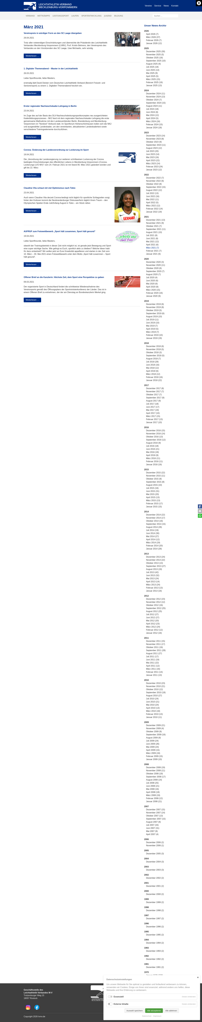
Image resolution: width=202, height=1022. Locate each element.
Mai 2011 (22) (152, 663)
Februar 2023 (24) (154, 167)
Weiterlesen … (33, 56)
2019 (146, 301)
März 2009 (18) (153, 753)
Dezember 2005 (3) (155, 854)
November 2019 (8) (155, 307)
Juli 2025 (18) (152, 67)
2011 (146, 638)
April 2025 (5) (152, 76)
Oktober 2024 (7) (154, 100)
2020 (146, 259)
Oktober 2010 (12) (154, 689)
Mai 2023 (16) (152, 157)
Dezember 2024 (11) (155, 93)
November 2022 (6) (155, 181)
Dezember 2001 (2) (155, 886)
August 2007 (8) (153, 822)
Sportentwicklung (91, 15)
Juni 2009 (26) (152, 744)
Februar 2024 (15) (154, 124)
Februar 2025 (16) (154, 82)
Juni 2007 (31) (152, 828)
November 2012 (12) (155, 602)
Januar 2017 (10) (154, 422)
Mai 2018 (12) (152, 368)
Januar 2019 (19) (154, 338)
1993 (146, 948)
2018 (146, 343)
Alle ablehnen (171, 1011)
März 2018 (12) (153, 374)
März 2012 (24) (153, 627)
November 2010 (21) (155, 686)
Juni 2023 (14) (152, 154)
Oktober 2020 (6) (154, 268)
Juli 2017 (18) (152, 404)
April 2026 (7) (152, 34)
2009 (146, 722)
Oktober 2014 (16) (154, 521)
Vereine (148, 6)
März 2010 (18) (153, 711)
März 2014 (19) (153, 542)
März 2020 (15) (153, 290)
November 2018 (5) (155, 349)
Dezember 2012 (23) (155, 599)
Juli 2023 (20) (152, 151)
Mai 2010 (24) (152, 705)
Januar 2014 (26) (154, 549)
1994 (146, 940)
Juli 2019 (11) (152, 320)
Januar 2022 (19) (154, 212)
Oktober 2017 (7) (154, 394)
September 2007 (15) (156, 819)
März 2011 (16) (153, 669)
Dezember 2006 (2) (155, 842)
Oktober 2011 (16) (154, 647)
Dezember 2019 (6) (155, 304)
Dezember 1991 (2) (155, 967)
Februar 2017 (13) (154, 419)
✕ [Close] (198, 977)
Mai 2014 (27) (152, 536)
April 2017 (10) (153, 413)
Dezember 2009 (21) (155, 725)
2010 (146, 680)
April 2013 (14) (153, 581)
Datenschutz (146, 1016)
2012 (146, 596)
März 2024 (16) (153, 121)
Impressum (157, 1016)
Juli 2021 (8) (151, 235)
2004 (146, 859)
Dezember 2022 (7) (155, 178)
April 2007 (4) (152, 834)
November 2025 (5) (155, 54)
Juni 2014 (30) (152, 533)
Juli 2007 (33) (152, 825)
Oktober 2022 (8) (154, 184)
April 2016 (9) (152, 455)
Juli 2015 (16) (152, 488)
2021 (146, 217)
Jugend (108, 15)
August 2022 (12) (154, 190)
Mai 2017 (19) (152, 410)
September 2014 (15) (156, 524)
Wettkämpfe (43, 15)
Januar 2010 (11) (154, 717)
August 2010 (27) (154, 695)
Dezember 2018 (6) (155, 346)
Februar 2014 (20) (154, 546)
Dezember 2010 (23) (155, 683)
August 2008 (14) (154, 780)
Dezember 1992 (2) (155, 959)
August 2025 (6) (153, 64)
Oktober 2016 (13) (154, 437)
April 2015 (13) (153, 497)
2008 (146, 764)
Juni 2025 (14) (152, 70)
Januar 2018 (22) (154, 380)
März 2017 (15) (153, 416)
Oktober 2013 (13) (154, 563)
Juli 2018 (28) (152, 362)
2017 (146, 385)
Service (157, 6)
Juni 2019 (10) (152, 323)
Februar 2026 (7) (154, 40)
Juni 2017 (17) (152, 407)
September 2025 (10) (156, 61)
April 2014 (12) (153, 539)
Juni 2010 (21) (152, 702)
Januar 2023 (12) (154, 170)
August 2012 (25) (154, 611)
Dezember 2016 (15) (155, 430)
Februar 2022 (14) (154, 209)
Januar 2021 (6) (153, 254)
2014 (146, 512)
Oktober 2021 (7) (154, 226)
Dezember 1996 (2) (155, 927)
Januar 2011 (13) (154, 675)
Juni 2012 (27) (152, 617)
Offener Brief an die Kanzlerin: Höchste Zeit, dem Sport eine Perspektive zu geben (64, 277)
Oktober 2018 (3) (154, 352)
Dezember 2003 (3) (155, 870)
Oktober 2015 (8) (154, 479)
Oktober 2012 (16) (154, 605)
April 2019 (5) (152, 329)
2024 (146, 90)
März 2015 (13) (153, 500)
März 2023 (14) (153, 163)
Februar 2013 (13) (154, 588)
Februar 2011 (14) (154, 672)
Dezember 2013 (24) (155, 557)
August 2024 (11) (154, 106)
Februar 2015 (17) (154, 503)
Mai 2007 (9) (152, 831)
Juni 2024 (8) (152, 112)
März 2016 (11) (153, 458)
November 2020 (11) (155, 265)
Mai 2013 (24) (152, 578)
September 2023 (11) (156, 145)
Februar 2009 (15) (154, 756)
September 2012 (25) (156, 608)
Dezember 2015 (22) (155, 473)
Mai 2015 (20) (152, 494)
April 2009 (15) (153, 750)
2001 (146, 883)
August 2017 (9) (153, 401)
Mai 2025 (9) (152, 73)
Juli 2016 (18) (152, 446)
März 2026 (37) (153, 37)
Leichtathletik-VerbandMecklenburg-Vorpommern (58, 6)
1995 (146, 932)
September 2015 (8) (155, 482)
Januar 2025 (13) (154, 85)
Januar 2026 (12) (154, 43)
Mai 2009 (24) (152, 747)
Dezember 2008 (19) (155, 767)
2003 (146, 867)
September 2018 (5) (155, 355)
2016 (146, 427)
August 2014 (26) (154, 527)
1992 (146, 956)
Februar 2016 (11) (154, 461)
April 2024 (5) (152, 118)
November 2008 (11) (155, 770)
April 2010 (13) (153, 708)
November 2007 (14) (155, 813)
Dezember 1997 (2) (155, 918)
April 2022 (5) (152, 202)
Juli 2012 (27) (152, 614)
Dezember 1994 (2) (155, 943)
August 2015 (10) (154, 485)
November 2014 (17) (155, 518)
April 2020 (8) (152, 287)
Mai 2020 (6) (152, 284)
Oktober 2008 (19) (154, 774)
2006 (146, 839)
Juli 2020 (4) (151, 277)
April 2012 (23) (153, 624)
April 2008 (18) (153, 792)
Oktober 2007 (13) (154, 816)
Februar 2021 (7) (154, 251)
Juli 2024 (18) (152, 109)
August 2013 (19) (154, 569)
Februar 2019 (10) (154, 335)
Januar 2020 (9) (153, 296)
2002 (146, 875)
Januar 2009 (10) (154, 759)
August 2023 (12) (154, 148)
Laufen (75, 15)
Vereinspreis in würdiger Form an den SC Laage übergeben (53, 33)
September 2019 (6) (155, 313)
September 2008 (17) (156, 777)
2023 (146, 133)
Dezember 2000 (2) (155, 894)
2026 (146, 31)
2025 (146, 48)
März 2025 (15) (153, 79)
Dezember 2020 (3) (155, 262)
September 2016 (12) (156, 440)
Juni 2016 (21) (152, 449)
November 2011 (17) (155, 644)
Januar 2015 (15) (154, 507)
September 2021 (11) (156, 229)
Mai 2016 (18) (152, 452)
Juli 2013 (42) (152, 572)
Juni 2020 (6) (152, 280)
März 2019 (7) (152, 332)
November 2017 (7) (155, 391)
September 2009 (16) (156, 734)
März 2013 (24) (153, 585)
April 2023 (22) (153, 160)
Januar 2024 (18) (154, 127)
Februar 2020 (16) (154, 293)
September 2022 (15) (156, 187)
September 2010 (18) (156, 692)
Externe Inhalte (121, 1004)
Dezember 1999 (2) (155, 902)
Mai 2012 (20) (152, 621)
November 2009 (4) (155, 728)
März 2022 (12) (153, 206)
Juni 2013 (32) (152, 575)
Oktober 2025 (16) (154, 58)
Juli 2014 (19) (152, 530)
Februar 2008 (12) (154, 798)
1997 (146, 915)
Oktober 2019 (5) (154, 310)
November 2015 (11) (155, 476)
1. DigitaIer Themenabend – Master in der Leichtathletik (51, 68)
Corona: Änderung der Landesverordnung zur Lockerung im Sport (56, 150)
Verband (30, 15)
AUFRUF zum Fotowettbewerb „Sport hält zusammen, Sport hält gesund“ (59, 231)
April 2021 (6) (152, 245)
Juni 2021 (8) (152, 238)
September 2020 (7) (155, 271)
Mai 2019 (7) (152, 326)
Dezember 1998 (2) (155, 910)
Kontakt (174, 6)
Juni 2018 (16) (152, 365)
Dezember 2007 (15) (155, 809)
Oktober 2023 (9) (154, 142)
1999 (146, 899)
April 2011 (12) (153, 666)
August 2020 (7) (153, 274)
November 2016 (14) (155, 433)
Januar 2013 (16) (154, 591)
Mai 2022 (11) (152, 199)
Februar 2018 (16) (154, 377)
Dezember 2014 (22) (155, 515)
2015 (146, 469)
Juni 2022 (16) (152, 196)
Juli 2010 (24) (152, 699)
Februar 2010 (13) (154, 714)
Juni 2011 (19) (152, 660)
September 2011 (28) (156, 650)
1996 (146, 923)
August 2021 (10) (154, 232)
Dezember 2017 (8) (155, 388)
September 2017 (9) (155, 398)
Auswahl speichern (135, 1011)
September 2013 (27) (156, 566)
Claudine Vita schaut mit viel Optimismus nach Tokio (49, 188)
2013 (146, 554)
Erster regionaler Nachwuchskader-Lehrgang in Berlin (50, 106)
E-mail (200, 511)
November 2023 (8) (155, 139)
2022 (146, 175)
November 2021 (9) (155, 223)
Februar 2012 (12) (154, 630)
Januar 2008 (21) (154, 801)
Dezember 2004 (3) (155, 862)
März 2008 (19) (153, 795)
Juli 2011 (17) (152, 656)
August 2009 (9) (153, 738)
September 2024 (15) (156, 103)
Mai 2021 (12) (152, 241)
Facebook (200, 506)
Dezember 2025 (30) (155, 51)
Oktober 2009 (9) (154, 731)
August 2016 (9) (153, 443)
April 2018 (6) (152, 371)
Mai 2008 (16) (152, 789)
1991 (146, 964)
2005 (146, 850)
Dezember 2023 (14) (155, 136)
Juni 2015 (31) (152, 491)
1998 (146, 907)
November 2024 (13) (155, 97)
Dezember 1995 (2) (155, 935)
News (166, 6)
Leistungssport (61, 15)
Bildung (118, 15)
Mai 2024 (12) (152, 115)
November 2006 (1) (155, 845)
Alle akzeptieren (154, 1011)
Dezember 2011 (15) (155, 641)
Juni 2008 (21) (152, 786)
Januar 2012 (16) (154, 633)
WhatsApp (200, 516)
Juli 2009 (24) (152, 741)
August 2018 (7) (153, 359)
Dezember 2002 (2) (155, 878)
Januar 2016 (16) (154, 464)
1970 (146, 972)
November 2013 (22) (155, 560)
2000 (146, 891)
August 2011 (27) (154, 653)
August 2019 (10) (154, 316)
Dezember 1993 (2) (155, 951)
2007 (146, 806)
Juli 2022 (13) (152, 193)
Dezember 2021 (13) (155, 220)
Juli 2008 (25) (152, 783)
